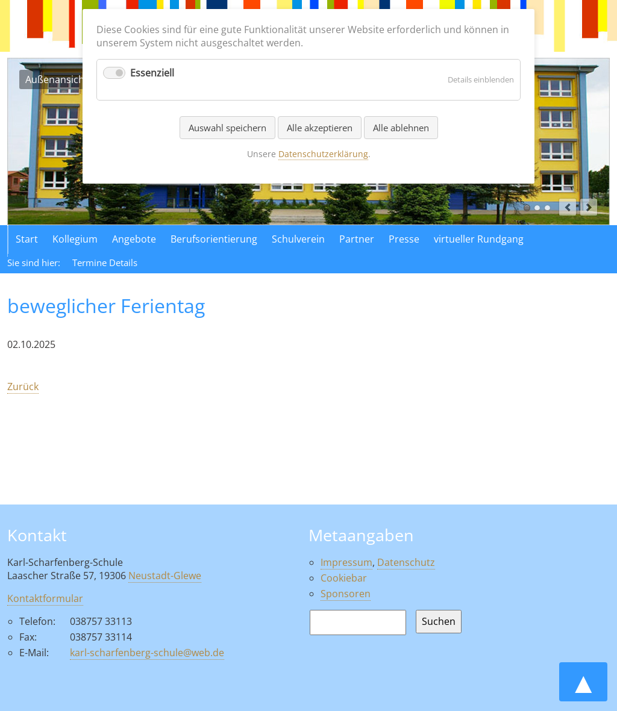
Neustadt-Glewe (164, 575)
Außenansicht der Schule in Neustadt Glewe (527, 208)
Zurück (23, 386)
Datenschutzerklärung (323, 154)
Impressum (346, 562)
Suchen (439, 621)
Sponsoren (346, 593)
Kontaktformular (45, 598)
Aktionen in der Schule (547, 208)
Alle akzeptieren (319, 128)
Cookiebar (344, 578)
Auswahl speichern (227, 128)
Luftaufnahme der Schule (537, 208)
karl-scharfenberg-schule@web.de (147, 652)
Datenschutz (406, 562)
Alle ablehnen (401, 128)
